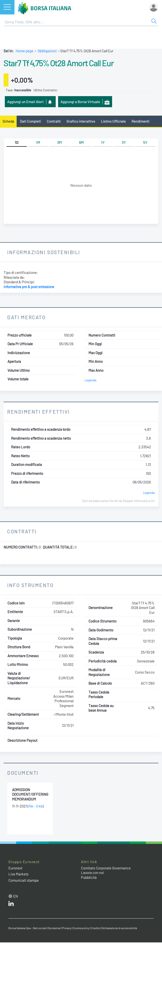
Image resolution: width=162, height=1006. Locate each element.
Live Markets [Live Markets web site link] (18, 874)
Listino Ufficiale (113, 121)
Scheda (8, 121)
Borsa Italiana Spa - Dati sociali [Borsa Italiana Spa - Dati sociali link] (27, 928)
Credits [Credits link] (95, 928)
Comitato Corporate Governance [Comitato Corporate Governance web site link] (106, 868)
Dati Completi (30, 121)
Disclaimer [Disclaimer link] (54, 928)
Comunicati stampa (23, 880)
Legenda (90, 380)
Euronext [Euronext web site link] (15, 868)
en (15, 896)
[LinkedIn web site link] (11, 904)
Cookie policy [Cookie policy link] (81, 928)
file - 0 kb (35, 806)
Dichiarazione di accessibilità (119, 928)
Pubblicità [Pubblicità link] (89, 877)
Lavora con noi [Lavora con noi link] (92, 872)
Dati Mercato (26, 317)
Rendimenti (140, 121)
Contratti (54, 121)
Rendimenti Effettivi (38, 412)
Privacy (66, 928)
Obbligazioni (47, 51)
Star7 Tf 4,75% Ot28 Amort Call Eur (59, 63)
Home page (24, 51)
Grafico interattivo (81, 121)
